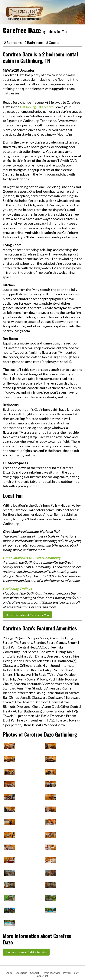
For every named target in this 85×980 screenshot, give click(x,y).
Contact (34, 972)
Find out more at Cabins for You (26, 952)
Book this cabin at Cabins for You (27, 615)
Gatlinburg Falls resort (36, 107)
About (9, 972)
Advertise (21, 972)
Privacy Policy (71, 972)
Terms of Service (51, 972)
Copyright (42, 975)
